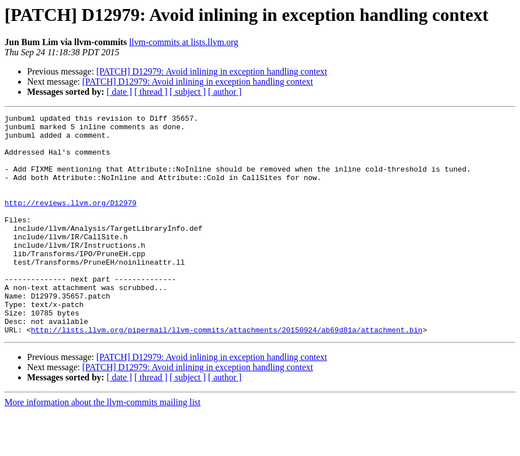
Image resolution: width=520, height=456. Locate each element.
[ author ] (225, 92)
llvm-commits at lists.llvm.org (183, 42)
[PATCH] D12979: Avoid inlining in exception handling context (211, 71)
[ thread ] (151, 92)
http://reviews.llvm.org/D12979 (70, 221)
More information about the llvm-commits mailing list (103, 446)
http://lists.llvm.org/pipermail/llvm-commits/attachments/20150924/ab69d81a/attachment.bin (226, 374)
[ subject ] (188, 92)
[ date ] (119, 92)
